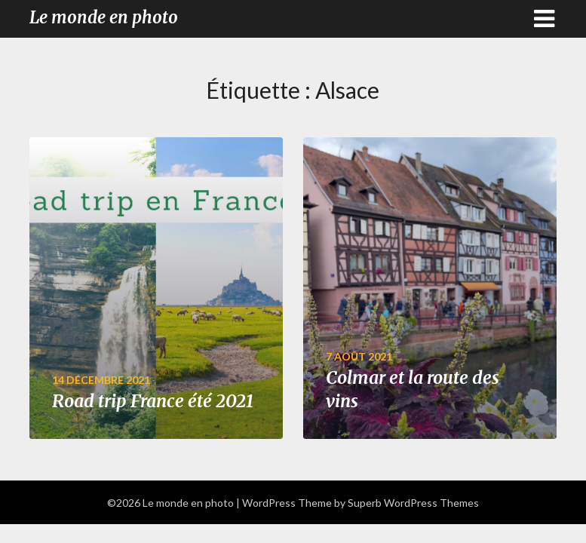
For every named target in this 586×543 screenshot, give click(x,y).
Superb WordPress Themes (413, 502)
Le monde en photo (103, 17)
